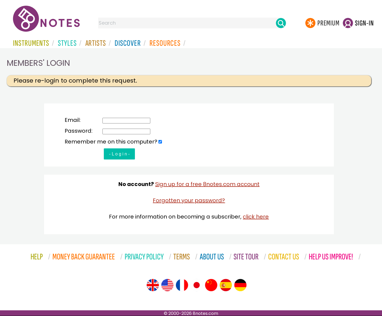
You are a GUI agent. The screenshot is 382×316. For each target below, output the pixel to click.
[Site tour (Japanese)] (196, 285)
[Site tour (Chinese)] (211, 285)
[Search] (281, 23)
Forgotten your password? (189, 200)
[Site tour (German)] (240, 285)
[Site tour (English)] (153, 285)
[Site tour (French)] (182, 285)
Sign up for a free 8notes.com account (207, 184)
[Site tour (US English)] (167, 285)
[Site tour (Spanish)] (225, 285)
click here (256, 216)
